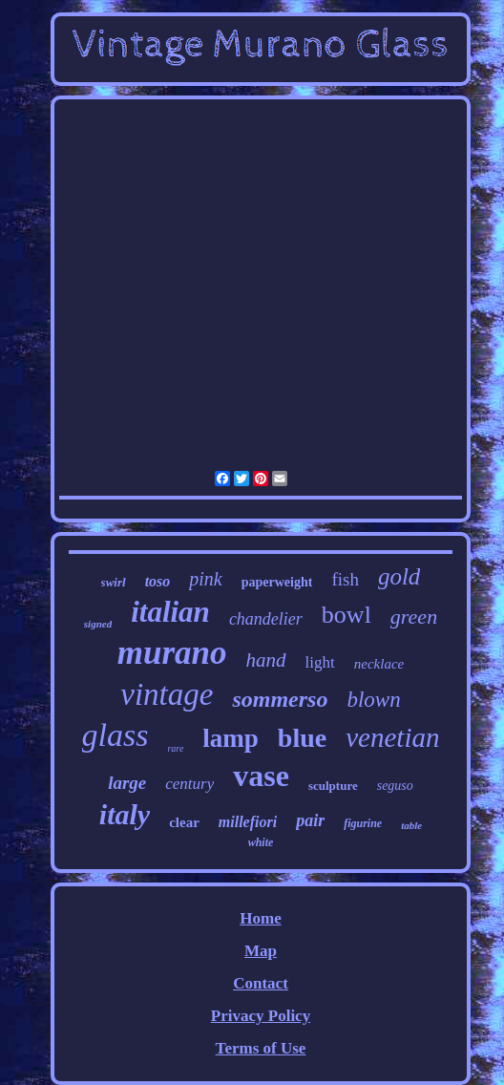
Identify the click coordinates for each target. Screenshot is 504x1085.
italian (170, 611)
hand (266, 660)
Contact (260, 983)
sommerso (279, 699)
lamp (230, 738)
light (320, 662)
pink (205, 578)
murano (172, 652)
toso (158, 581)
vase (261, 775)
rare (175, 748)
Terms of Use (261, 1048)
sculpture (333, 785)
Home (260, 918)
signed (98, 623)
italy (124, 814)
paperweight (277, 582)
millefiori (248, 822)
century (189, 784)
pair (310, 820)
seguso (395, 785)
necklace (379, 663)
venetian (392, 737)
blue (302, 738)
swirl (113, 582)
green (413, 616)
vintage (166, 694)
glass (115, 735)
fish (345, 579)
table (411, 825)
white (261, 842)
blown (373, 700)
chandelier (266, 618)
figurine (363, 823)
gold (399, 576)
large (127, 783)
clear (184, 822)
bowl (346, 614)
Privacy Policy (260, 1016)
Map (260, 951)
